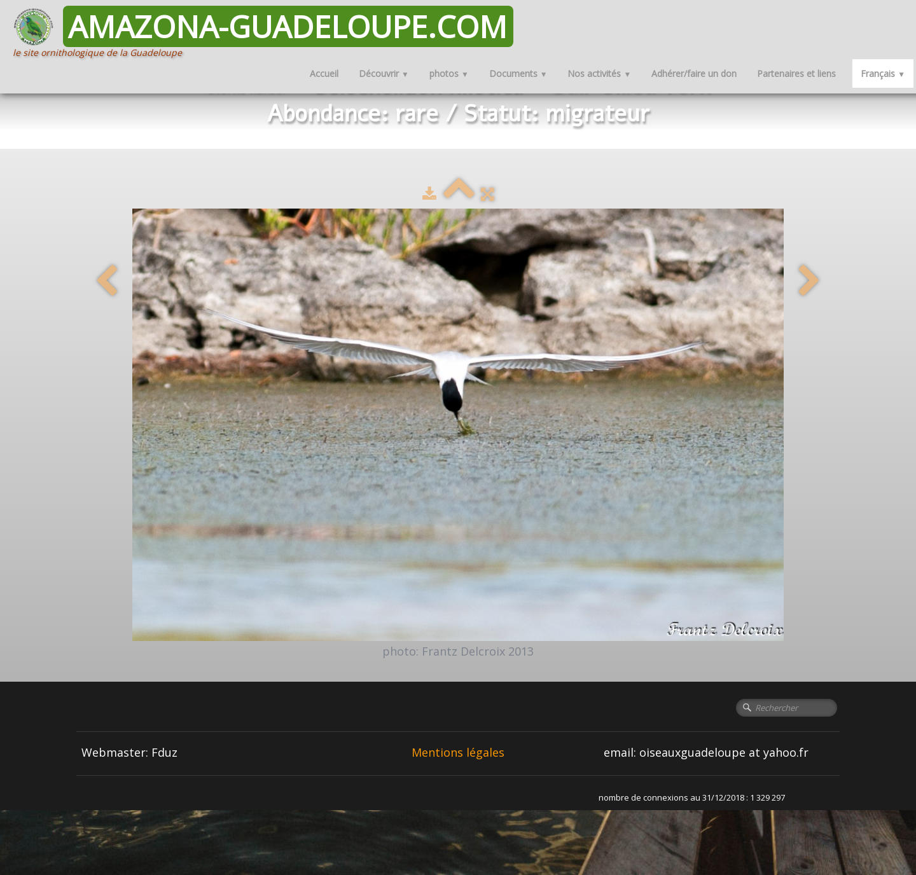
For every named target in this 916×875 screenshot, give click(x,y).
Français (883, 73)
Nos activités (599, 73)
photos (449, 73)
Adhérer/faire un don (694, 73)
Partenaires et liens (796, 73)
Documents (518, 73)
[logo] (268, 32)
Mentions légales (458, 752)
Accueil (324, 73)
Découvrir (384, 73)
